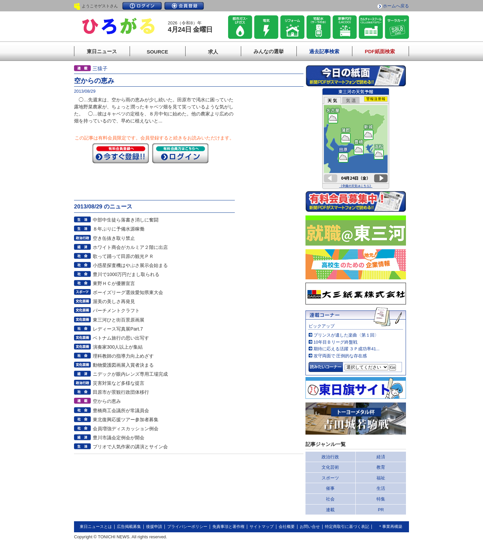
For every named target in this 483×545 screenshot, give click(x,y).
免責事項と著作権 (228, 527)
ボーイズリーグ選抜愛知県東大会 (128, 292)
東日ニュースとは (96, 527)
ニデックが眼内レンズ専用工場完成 (130, 374)
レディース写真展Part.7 (118, 329)
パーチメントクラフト (116, 310)
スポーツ (330, 477)
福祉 (380, 477)
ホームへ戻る (396, 5)
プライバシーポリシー (187, 527)
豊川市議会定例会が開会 (118, 437)
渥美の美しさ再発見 (114, 301)
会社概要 (287, 527)
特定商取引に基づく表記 (347, 527)
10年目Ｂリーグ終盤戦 (335, 342)
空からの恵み (107, 401)
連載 (330, 509)
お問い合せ (310, 527)
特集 (380, 499)
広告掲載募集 (129, 527)
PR (381, 509)
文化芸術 (330, 467)
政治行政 (330, 456)
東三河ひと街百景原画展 (118, 320)
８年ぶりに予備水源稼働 (118, 229)
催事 (330, 488)
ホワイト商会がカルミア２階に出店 (130, 247)
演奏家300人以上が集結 (118, 347)
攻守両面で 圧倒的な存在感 (340, 355)
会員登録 (184, 6)
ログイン (142, 6)
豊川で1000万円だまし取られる (126, 274)
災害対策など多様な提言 (118, 383)
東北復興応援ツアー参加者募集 (125, 419)
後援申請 (154, 527)
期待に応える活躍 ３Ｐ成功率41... (347, 348)
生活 (380, 488)
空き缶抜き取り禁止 (114, 238)
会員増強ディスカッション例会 (125, 428)
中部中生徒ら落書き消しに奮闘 (125, 219)
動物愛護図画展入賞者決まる (123, 365)
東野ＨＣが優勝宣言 (114, 283)
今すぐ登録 (120, 153)
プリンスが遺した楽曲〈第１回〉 (346, 335)
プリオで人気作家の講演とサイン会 (130, 446)
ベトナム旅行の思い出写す (121, 338)
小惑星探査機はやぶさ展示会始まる (130, 265)
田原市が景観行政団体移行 (121, 392)
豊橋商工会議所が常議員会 (121, 410)
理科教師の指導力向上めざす (123, 356)
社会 (330, 499)
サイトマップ (262, 527)
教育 (380, 467)
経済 (380, 456)
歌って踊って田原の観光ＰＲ (123, 256)
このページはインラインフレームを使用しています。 (355, 138)
